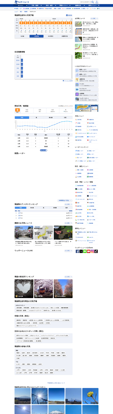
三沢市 (29, 370)
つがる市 (42, 352)
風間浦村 (34, 364)
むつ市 (18, 364)
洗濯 (18, 76)
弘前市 (23, 352)
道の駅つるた (47, 310)
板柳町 (58, 355)
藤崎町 (42, 355)
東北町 (56, 370)
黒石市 (28, 352)
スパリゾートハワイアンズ (47, 335)
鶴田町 (64, 355)
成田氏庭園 (19, 307)
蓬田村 (63, 352)
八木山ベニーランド (34, 335)
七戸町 (41, 370)
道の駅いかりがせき (56, 310)
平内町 (52, 352)
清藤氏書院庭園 (64, 307)
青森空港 (25, 320)
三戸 (19, 218)
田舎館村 (53, 355)
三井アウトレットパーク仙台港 (32, 338)
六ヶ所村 (63, 370)
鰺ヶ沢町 (25, 355)
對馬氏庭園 (26, 307)
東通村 (28, 364)
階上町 (46, 372)
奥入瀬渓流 (38, 341)
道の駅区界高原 (44, 338)
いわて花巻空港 (65, 320)
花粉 (18, 72)
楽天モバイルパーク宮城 (22, 335)
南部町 (41, 372)
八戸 (19, 213)
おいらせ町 (19, 372)
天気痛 (17, 64)
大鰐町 (47, 355)
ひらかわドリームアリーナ (35, 310)
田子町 (35, 372)
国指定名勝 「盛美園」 (21, 310)
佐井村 (40, 364)
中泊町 (18, 358)
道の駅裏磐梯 (19, 338)
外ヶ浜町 (18, 355)
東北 (21, 11)
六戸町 (46, 370)
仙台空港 (41, 323)
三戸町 (25, 372)
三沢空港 (48, 323)
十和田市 (24, 370)
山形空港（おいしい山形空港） (36, 320)
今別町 (57, 352)
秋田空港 (35, 323)
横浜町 (51, 370)
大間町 (23, 364)
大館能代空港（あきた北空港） (23, 323)
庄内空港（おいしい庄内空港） (53, 320)
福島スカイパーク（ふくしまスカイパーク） (26, 325)
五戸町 (30, 372)
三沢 (19, 215)
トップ (16, 11)
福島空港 (18, 320)
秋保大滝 (53, 338)
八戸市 (18, 370)
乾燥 (18, 68)
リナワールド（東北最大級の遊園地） (25, 341)
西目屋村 (36, 355)
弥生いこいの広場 (55, 307)
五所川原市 (34, 352)
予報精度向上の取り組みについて (56, 383)
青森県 (25, 11)
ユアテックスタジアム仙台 (62, 335)
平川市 (47, 352)
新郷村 (51, 372)
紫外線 (17, 60)
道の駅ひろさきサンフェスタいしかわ (39, 307)
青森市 (18, 352)
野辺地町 (35, 370)
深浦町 (30, 355)
